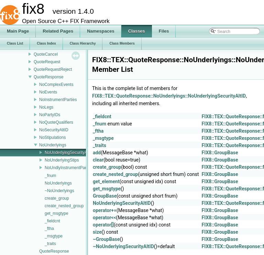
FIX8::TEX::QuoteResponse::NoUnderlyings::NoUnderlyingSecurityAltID (169, 96)
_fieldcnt (52, 221)
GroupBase (105, 196)
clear (98, 160)
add (97, 152)
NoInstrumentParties (58, 99)
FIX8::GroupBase (220, 152)
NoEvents (48, 92)
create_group (57, 198)
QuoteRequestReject (53, 69)
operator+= (105, 210)
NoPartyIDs (49, 114)
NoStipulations (52, 137)
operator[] (103, 225)
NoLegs (46, 107)
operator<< (104, 217)
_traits (50, 243)
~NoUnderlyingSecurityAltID (123, 246)
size (97, 232)
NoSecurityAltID (53, 130)
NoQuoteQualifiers (56, 122)
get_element (106, 181)
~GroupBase (106, 239)
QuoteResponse (49, 77)
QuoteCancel (46, 54)
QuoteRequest (47, 61)
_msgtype (54, 236)
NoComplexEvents (56, 84)
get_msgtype (56, 213)
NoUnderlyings (52, 145)
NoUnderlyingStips (62, 160)
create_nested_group (64, 205)
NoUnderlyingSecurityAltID (69, 152)
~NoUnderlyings (59, 190)
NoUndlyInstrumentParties (69, 167)
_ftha (49, 228)
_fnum (50, 175)
